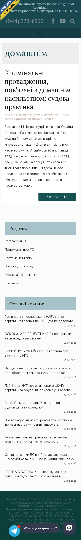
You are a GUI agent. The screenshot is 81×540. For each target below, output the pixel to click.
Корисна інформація (20, 275)
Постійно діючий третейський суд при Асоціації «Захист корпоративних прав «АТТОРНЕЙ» (40, 7)
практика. (21, 118)
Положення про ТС (19, 249)
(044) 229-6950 (25, 21)
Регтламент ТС (16, 241)
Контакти (12, 283)
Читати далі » (57, 196)
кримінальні (47, 114)
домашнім (34, 114)
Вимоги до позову (19, 266)
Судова (49, 118)
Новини (9, 114)
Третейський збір (18, 258)
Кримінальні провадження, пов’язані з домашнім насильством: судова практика (38, 90)
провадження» (36, 118)
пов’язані (9, 118)
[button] (40, 32)
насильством (61, 114)
